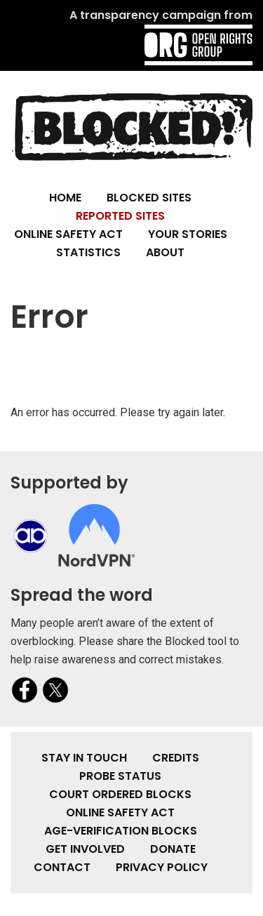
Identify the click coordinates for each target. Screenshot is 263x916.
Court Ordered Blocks (120, 794)
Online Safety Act (68, 234)
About (165, 252)
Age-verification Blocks (120, 831)
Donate (173, 849)
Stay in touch (84, 758)
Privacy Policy (162, 867)
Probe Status (120, 776)
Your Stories (187, 234)
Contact (62, 867)
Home (65, 198)
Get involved (85, 849)
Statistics (88, 252)
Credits (175, 758)
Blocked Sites (149, 198)
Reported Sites (120, 216)
